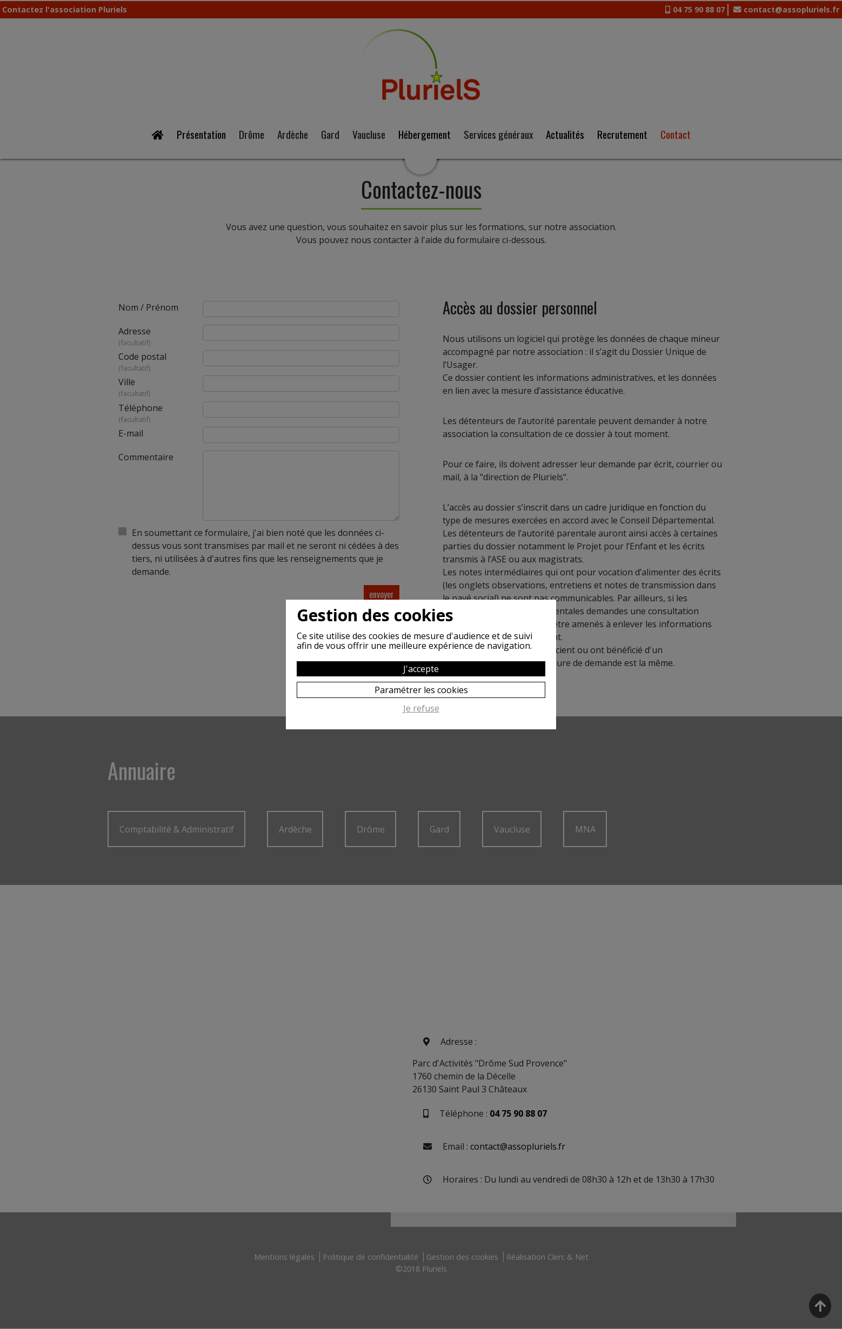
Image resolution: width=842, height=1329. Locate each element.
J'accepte (421, 669)
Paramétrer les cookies (421, 690)
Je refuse (421, 708)
